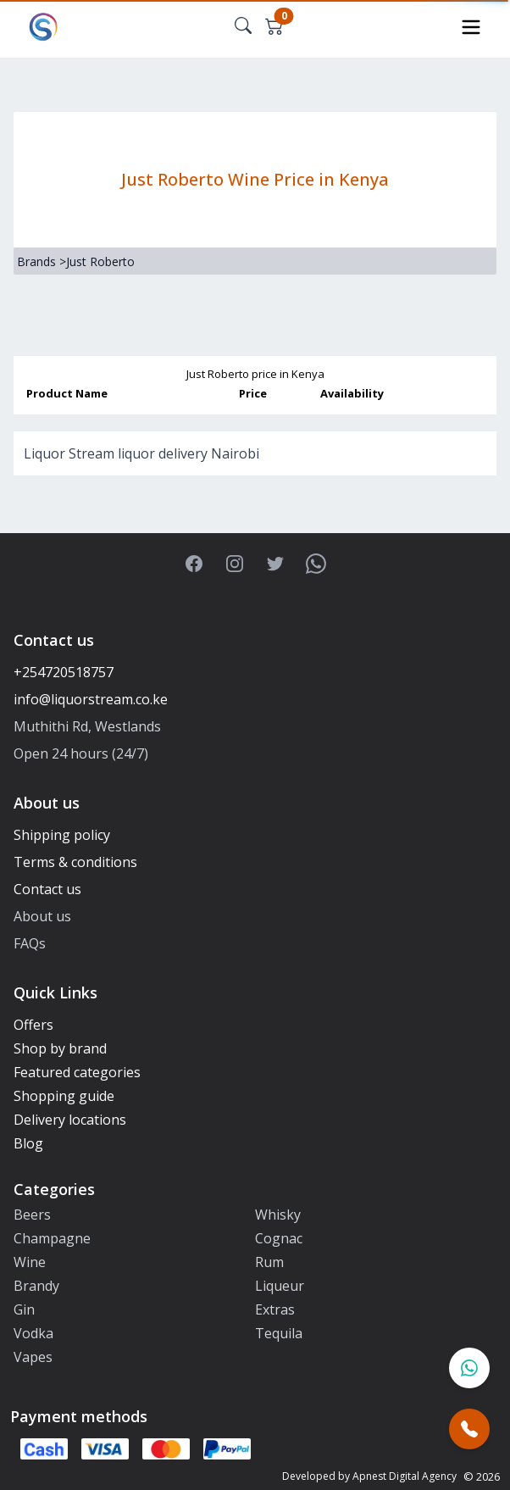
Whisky (278, 1214)
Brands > (41, 261)
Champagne (52, 1238)
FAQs (30, 943)
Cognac (278, 1238)
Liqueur (279, 1285)
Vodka (33, 1333)
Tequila (278, 1333)
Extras (275, 1309)
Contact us (47, 889)
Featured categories (77, 1072)
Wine (30, 1262)
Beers (32, 1214)
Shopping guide (64, 1096)
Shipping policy (62, 835)
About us (42, 916)
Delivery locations (70, 1119)
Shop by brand (60, 1048)
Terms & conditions (75, 862)
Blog (28, 1143)
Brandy (36, 1285)
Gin (24, 1309)
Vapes (33, 1357)
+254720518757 (64, 672)
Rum (269, 1262)
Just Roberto (100, 261)
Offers (33, 1024)
